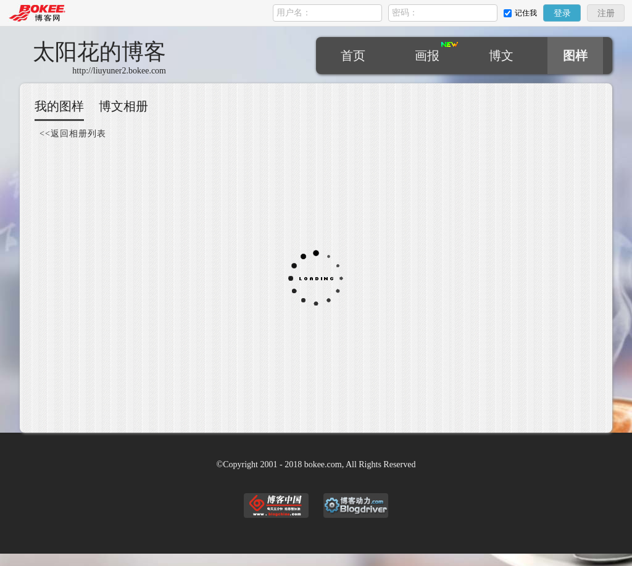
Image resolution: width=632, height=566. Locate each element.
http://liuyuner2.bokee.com (119, 70)
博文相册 (123, 106)
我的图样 (59, 106)
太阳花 (99, 52)
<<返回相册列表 (73, 133)
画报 (427, 55)
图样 (575, 55)
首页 (353, 55)
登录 (562, 13)
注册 (606, 13)
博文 (501, 55)
